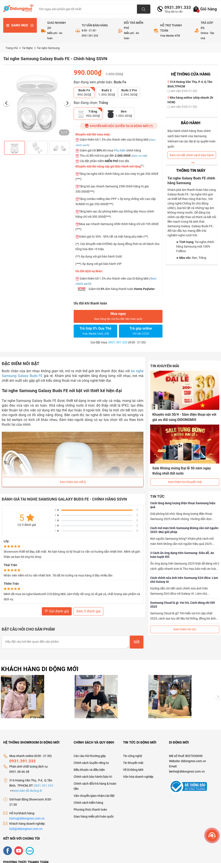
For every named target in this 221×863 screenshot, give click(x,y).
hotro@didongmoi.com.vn (27, 818)
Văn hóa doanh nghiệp (138, 776)
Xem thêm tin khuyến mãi (185, 481)
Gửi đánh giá (57, 611)
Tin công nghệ (132, 756)
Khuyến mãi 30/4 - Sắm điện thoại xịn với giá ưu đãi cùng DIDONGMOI (184, 417)
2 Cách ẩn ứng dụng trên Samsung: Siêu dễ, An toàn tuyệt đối (182, 554)
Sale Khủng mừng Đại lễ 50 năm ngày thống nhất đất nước (181, 470)
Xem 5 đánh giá (88, 611)
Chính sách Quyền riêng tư (91, 763)
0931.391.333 (175, 7)
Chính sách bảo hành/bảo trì (93, 776)
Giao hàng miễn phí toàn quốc (94, 816)
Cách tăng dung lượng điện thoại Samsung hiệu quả (182, 505)
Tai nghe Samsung (48, 48)
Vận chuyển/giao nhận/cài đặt (94, 795)
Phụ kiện (119, 150)
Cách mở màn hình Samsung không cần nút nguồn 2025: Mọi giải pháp (184, 529)
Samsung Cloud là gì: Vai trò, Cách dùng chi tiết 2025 (182, 604)
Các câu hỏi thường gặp (90, 756)
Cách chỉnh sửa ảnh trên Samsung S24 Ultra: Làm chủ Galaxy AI (184, 579)
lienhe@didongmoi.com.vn (187, 771)
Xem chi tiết (139, 155)
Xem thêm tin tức (184, 629)
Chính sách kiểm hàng (88, 802)
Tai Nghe (29, 48)
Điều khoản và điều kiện (89, 769)
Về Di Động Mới (133, 769)
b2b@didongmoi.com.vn (25, 829)
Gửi (137, 642)
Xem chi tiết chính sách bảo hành (192, 156)
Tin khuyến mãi (133, 763)
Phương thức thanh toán (90, 809)
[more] (212, 835)
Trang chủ (13, 48)
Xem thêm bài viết (73, 482)
